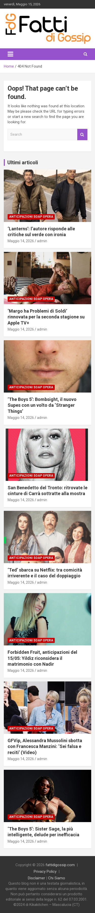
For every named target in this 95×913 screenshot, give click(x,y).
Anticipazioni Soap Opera (31, 216)
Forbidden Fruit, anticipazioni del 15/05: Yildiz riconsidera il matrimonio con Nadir (42, 658)
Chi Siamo (56, 878)
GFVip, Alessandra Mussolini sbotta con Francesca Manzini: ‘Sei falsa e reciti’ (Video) (45, 746)
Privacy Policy (45, 871)
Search (82, 134)
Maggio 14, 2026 (21, 241)
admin (42, 241)
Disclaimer (36, 878)
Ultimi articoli (22, 162)
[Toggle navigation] (10, 54)
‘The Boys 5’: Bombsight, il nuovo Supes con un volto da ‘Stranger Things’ (42, 405)
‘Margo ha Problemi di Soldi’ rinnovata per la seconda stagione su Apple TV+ (46, 317)
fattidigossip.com (60, 865)
